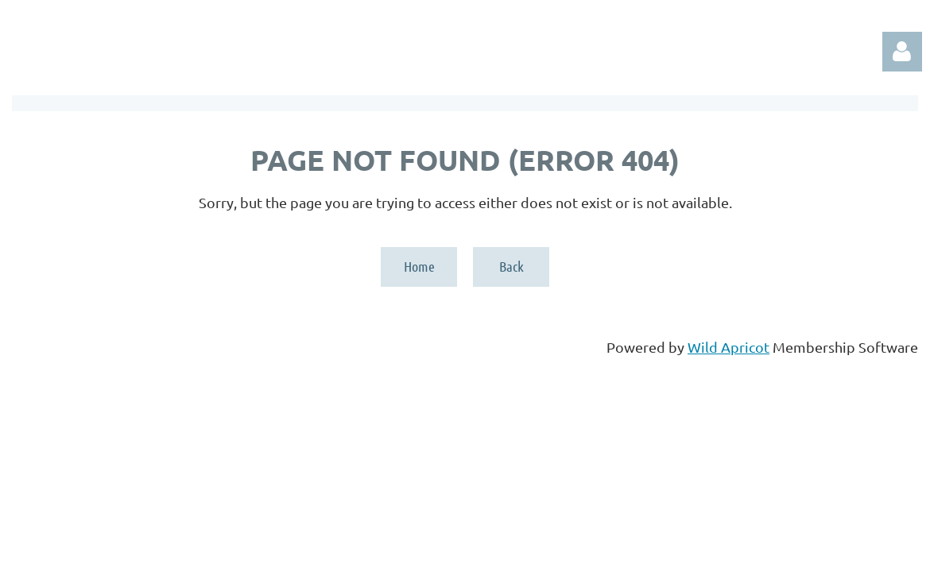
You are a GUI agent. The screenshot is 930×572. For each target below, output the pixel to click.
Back (511, 266)
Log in (902, 52)
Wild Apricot (728, 346)
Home (419, 266)
